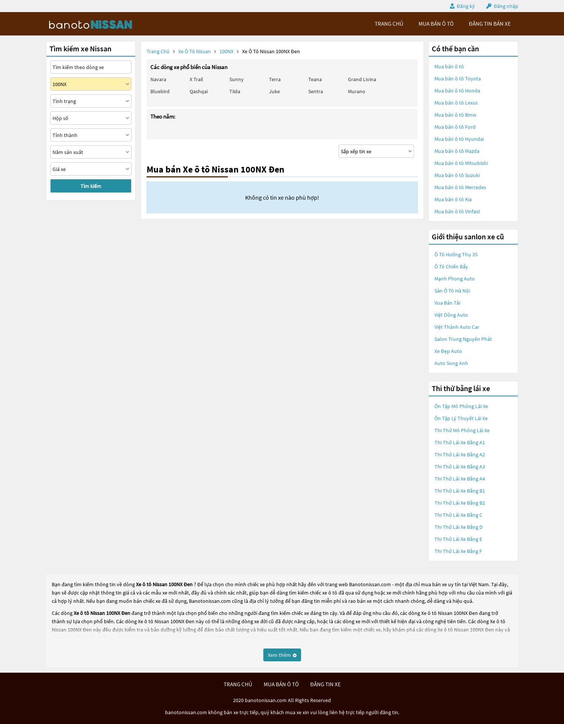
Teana (315, 79)
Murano (356, 91)
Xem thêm (282, 655)
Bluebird (160, 91)
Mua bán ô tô (449, 66)
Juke (274, 91)
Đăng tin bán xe (490, 23)
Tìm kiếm (90, 186)
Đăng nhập (506, 6)
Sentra (315, 91)
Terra (275, 79)
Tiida (234, 91)
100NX (227, 51)
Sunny (236, 79)
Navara (158, 79)
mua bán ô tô (436, 23)
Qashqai (199, 91)
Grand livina (362, 79)
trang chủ (389, 23)
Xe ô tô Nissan (194, 51)
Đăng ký (466, 6)
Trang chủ (158, 51)
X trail (196, 79)
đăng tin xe (325, 684)
